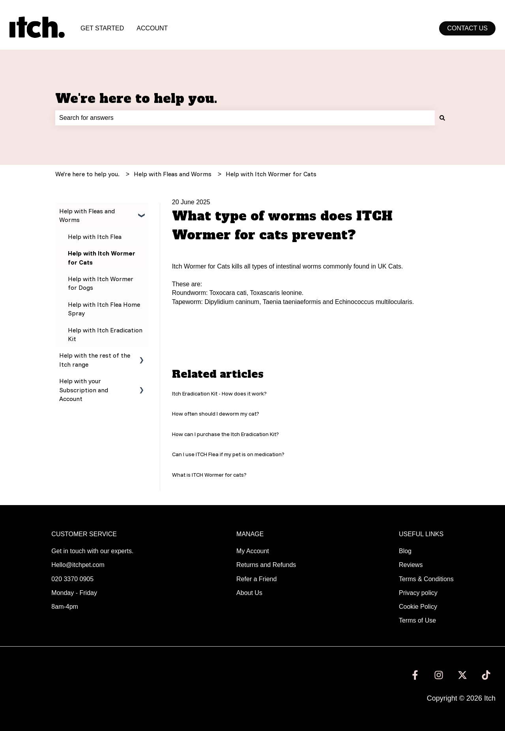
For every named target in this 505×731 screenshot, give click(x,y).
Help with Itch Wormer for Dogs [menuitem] (100, 283)
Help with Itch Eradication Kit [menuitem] (105, 334)
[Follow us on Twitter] (462, 675)
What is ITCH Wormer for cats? (209, 474)
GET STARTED (102, 28)
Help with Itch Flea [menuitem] (95, 237)
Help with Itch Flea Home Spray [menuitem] (104, 308)
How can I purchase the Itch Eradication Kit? (225, 434)
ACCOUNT (152, 28)
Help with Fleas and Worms (172, 174)
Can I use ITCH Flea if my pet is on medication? (228, 454)
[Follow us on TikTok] (486, 675)
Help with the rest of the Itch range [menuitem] (94, 359)
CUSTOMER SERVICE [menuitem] (84, 534)
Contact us (467, 28)
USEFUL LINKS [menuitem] (421, 534)
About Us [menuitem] (249, 592)
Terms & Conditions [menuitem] (426, 579)
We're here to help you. (136, 98)
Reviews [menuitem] (411, 564)
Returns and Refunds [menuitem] (266, 564)
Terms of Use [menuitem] (417, 620)
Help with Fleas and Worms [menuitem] (87, 215)
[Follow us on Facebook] (415, 675)
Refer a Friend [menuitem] (256, 579)
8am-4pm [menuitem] (64, 606)
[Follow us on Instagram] (438, 675)
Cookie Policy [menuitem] (418, 606)
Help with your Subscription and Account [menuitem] (83, 390)
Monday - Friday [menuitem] (74, 592)
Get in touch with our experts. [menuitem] (92, 551)
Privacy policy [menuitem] (418, 592)
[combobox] (245, 117)
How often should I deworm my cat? (215, 413)
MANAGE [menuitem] (250, 534)
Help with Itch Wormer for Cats (271, 174)
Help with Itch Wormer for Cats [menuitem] (101, 257)
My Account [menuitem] (252, 551)
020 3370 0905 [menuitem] (72, 579)
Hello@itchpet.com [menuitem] (78, 564)
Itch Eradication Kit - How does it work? (219, 393)
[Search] (442, 117)
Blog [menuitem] (405, 551)
